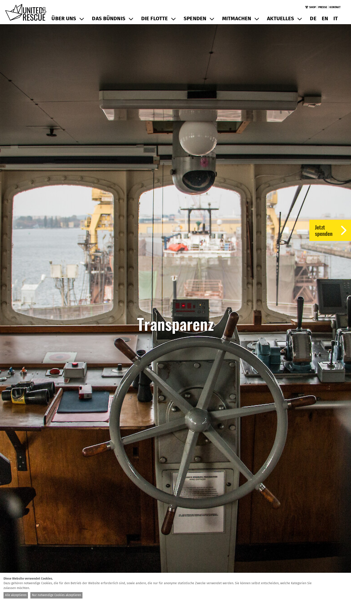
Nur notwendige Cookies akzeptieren (56, 595)
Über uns (63, 18)
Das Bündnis (108, 18)
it (335, 18)
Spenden (195, 18)
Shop (312, 7)
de (313, 18)
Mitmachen (236, 18)
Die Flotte (154, 18)
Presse (322, 7)
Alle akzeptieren (16, 595)
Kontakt (334, 7)
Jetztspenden (333, 230)
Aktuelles (280, 18)
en (325, 18)
